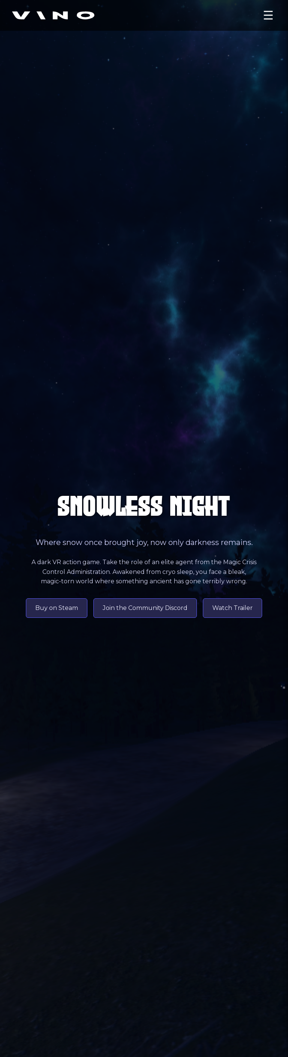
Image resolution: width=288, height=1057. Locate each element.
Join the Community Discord (145, 607)
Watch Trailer (232, 607)
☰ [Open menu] (268, 15)
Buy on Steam (56, 607)
